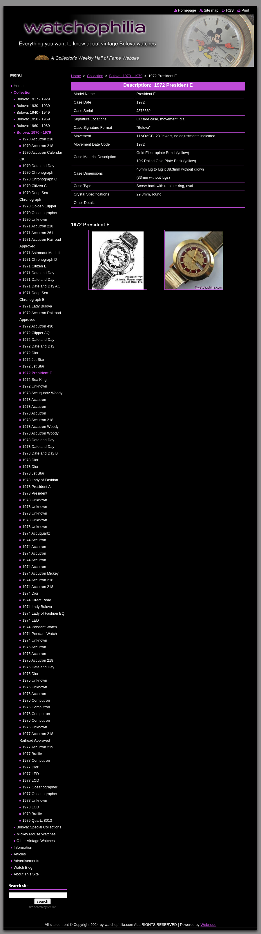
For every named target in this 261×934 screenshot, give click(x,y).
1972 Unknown (34, 386)
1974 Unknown (34, 640)
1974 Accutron (34, 540)
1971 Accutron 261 (37, 233)
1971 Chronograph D (39, 259)
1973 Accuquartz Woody (42, 393)
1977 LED (30, 774)
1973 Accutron (34, 399)
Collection (95, 76)
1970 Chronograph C (39, 179)
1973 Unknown (34, 500)
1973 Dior (30, 460)
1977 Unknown (34, 800)
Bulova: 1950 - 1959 (33, 119)
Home (76, 76)
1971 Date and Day (38, 273)
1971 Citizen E (34, 266)
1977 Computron (36, 760)
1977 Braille (32, 754)
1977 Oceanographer (39, 787)
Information (23, 847)
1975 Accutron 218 (37, 660)
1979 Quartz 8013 (37, 820)
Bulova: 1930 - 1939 (33, 106)
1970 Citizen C (34, 186)
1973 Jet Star (33, 473)
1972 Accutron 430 (37, 326)
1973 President (34, 493)
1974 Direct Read (36, 600)
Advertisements (26, 861)
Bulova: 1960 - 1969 (33, 126)
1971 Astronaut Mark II (41, 253)
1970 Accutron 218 (37, 139)
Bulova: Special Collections (39, 827)
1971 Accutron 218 (37, 226)
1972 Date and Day (38, 339)
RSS (230, 10)
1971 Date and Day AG (41, 286)
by (49, 907)
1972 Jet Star (33, 359)
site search (36, 907)
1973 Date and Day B (40, 453)
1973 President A (36, 486)
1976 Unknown (34, 727)
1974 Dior (30, 593)
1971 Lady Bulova (37, 306)
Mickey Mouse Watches (36, 834)
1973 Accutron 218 (37, 420)
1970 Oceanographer (39, 213)
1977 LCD (30, 780)
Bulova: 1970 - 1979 (126, 76)
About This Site (26, 874)
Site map (211, 10)
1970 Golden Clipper (39, 206)
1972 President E (37, 373)
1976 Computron (36, 700)
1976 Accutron (34, 694)
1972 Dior (30, 353)
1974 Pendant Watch (39, 627)
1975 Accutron (34, 647)
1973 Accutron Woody (40, 426)
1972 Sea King (34, 379)
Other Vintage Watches (36, 841)
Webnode (209, 924)
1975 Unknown (34, 680)
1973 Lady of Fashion (40, 480)
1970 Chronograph (37, 172)
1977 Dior (30, 767)
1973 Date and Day (38, 440)
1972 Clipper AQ (36, 333)
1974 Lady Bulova (37, 606)
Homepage (187, 10)
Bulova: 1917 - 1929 (33, 99)
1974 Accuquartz (36, 533)
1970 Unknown (34, 219)
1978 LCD (30, 807)
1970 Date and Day (38, 166)
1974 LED (30, 620)
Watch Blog (23, 867)
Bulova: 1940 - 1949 (33, 112)
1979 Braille (32, 814)
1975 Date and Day (38, 667)
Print (245, 10)
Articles (20, 854)
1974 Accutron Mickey (40, 573)
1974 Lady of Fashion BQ (43, 613)
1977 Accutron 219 (37, 747)
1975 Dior (30, 673)
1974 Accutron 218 (37, 580)
